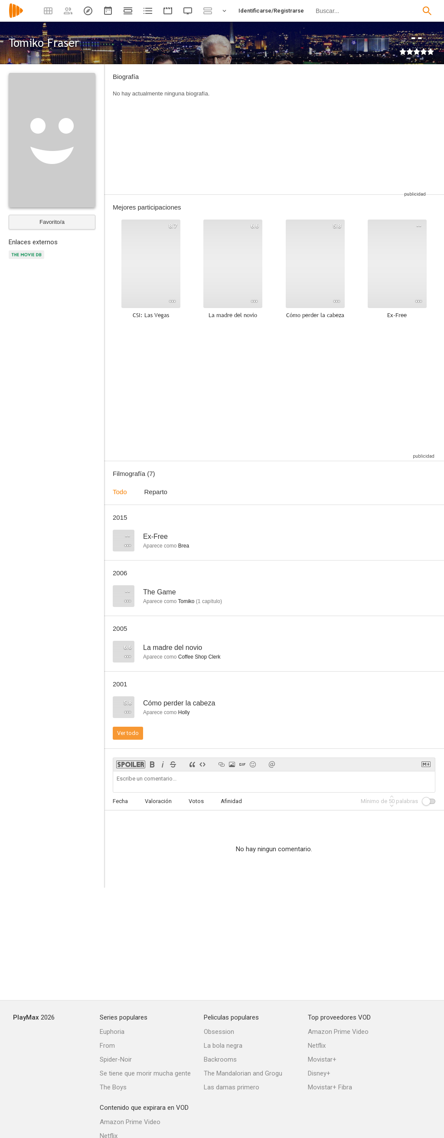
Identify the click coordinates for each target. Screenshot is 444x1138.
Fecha (120, 801)
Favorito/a (52, 222)
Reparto (155, 491)
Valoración (158, 801)
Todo (120, 491)
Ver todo (128, 733)
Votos (196, 801)
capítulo (209, 601)
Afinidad (231, 801)
